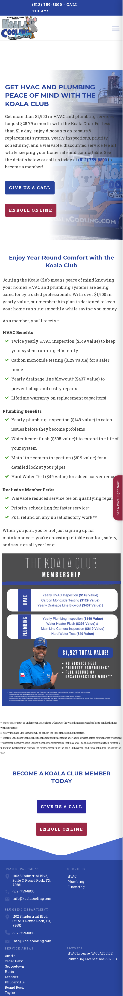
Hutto (9, 943)
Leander (11, 948)
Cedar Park (14, 932)
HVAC (71, 847)
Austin (10, 927)
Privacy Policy (77, 980)
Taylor (10, 964)
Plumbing (75, 853)
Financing (76, 858)
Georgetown (14, 937)
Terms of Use (93, 980)
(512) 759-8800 (47, 4)
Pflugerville (15, 953)
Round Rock (14, 958)
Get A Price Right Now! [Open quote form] (118, 497)
